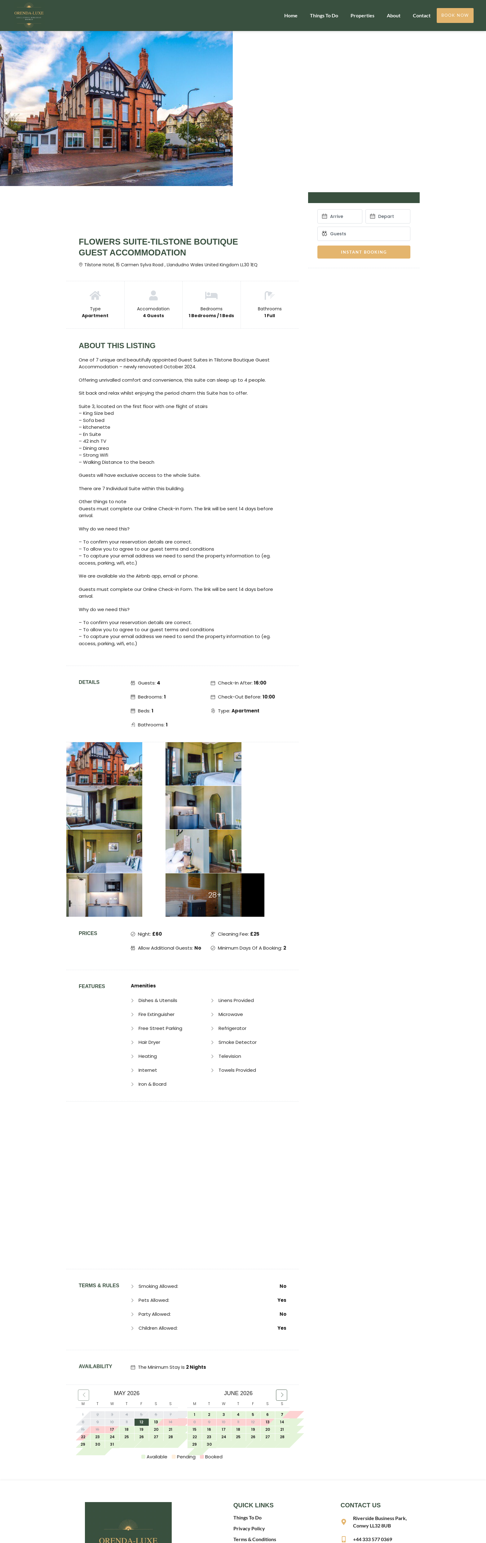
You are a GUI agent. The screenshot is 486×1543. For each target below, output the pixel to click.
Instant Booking (364, 252)
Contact (422, 15)
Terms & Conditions (254, 1452)
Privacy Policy (249, 1441)
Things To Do (324, 15)
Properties (362, 15)
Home (291, 15)
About (393, 15)
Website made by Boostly (264, 1533)
